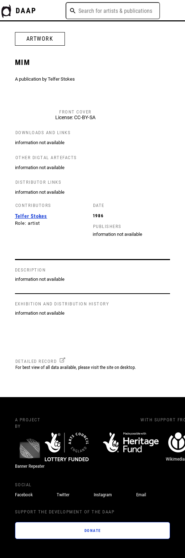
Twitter (63, 494)
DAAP (26, 10)
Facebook (24, 494)
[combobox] (113, 10)
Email (141, 494)
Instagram (103, 494)
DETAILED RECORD (36, 361)
